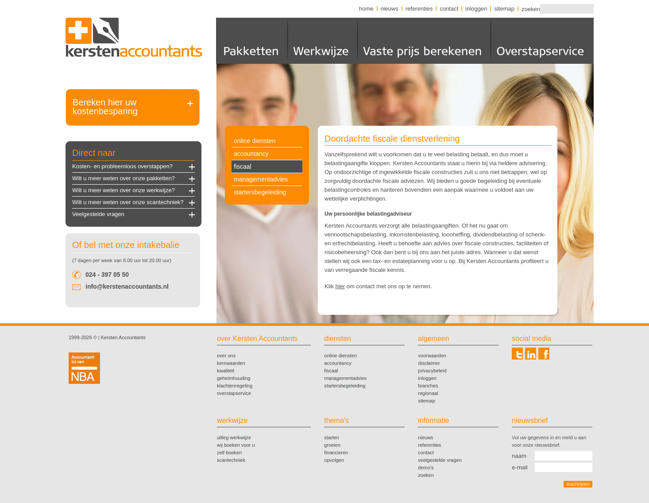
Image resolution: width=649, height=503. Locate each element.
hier (340, 286)
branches (428, 385)
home (366, 8)
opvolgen (334, 460)
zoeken (530, 8)
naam (519, 456)
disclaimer (429, 363)
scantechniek (231, 460)
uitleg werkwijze (234, 437)
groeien (332, 445)
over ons (226, 355)
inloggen (476, 8)
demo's (425, 467)
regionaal (428, 393)
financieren (336, 452)
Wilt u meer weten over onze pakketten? (123, 178)
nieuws (389, 8)
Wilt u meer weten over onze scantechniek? (127, 202)
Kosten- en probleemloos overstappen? (122, 166)
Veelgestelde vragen (98, 214)
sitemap (504, 8)
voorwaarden (432, 355)
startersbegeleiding (260, 192)
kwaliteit (225, 370)
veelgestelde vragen (439, 460)
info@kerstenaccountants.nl (127, 286)
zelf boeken (229, 452)
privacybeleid (432, 370)
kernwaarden (231, 363)
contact (449, 8)
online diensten (254, 140)
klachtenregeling (234, 385)
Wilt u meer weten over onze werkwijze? (123, 190)
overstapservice (234, 393)
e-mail (519, 467)
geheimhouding (233, 378)
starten (331, 437)
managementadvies (261, 179)
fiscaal (242, 166)
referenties (419, 8)
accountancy (251, 153)
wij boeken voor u (236, 445)
